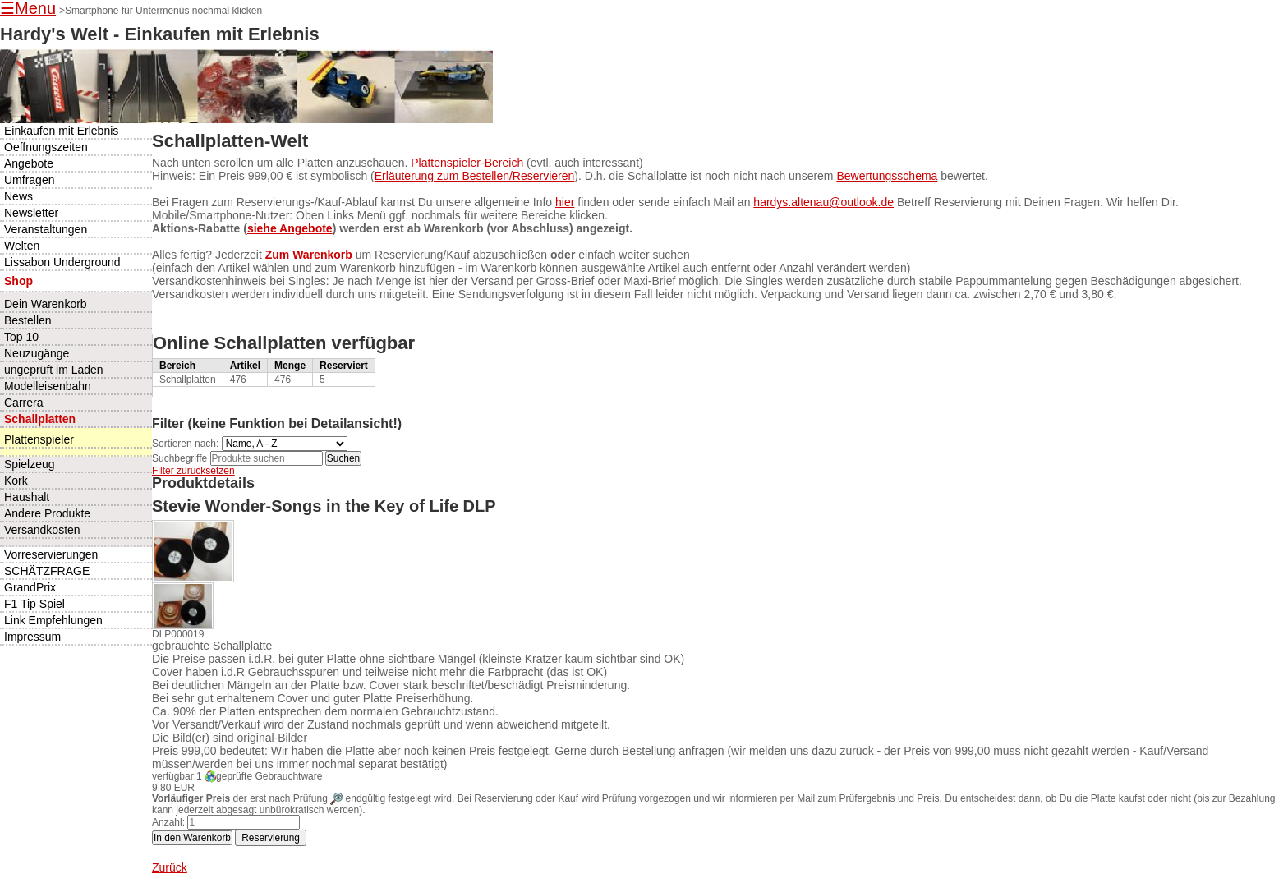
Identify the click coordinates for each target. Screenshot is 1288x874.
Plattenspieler (39, 439)
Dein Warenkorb (45, 303)
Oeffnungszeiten (46, 147)
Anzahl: (168, 822)
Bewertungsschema (886, 175)
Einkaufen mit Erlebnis (61, 130)
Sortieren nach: (185, 443)
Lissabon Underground (62, 262)
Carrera (23, 402)
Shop (18, 281)
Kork (16, 480)
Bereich (177, 365)
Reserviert (344, 365)
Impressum (32, 636)
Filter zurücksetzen (193, 470)
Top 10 (21, 336)
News (18, 196)
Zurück (169, 867)
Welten (21, 245)
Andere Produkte (47, 513)
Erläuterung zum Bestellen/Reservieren (475, 175)
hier (564, 202)
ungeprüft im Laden (54, 369)
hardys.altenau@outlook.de (823, 202)
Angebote (28, 163)
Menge (290, 365)
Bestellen (28, 320)
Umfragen (29, 179)
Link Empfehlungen (53, 620)
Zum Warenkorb (308, 254)
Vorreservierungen (51, 554)
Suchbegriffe (179, 458)
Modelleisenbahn (47, 386)
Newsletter (31, 212)
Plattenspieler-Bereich (467, 162)
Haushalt (26, 497)
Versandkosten (42, 529)
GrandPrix (30, 587)
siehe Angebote (290, 228)
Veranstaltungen (45, 229)
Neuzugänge (36, 353)
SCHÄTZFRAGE (47, 570)
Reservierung (271, 838)
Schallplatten (40, 419)
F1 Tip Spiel (34, 603)
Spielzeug (29, 464)
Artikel (245, 365)
